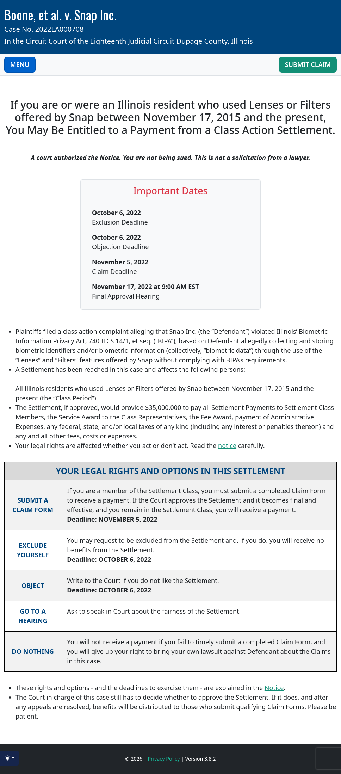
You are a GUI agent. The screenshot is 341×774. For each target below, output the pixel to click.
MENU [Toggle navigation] (20, 64)
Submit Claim (308, 64)
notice (227, 445)
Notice (274, 687)
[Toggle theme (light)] (9, 758)
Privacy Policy (164, 758)
